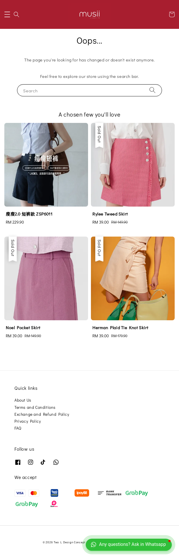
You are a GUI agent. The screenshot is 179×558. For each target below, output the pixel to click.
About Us (22, 400)
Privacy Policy (27, 421)
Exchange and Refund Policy (41, 414)
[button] (7, 14)
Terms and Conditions (35, 407)
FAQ (17, 428)
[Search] (152, 90)
